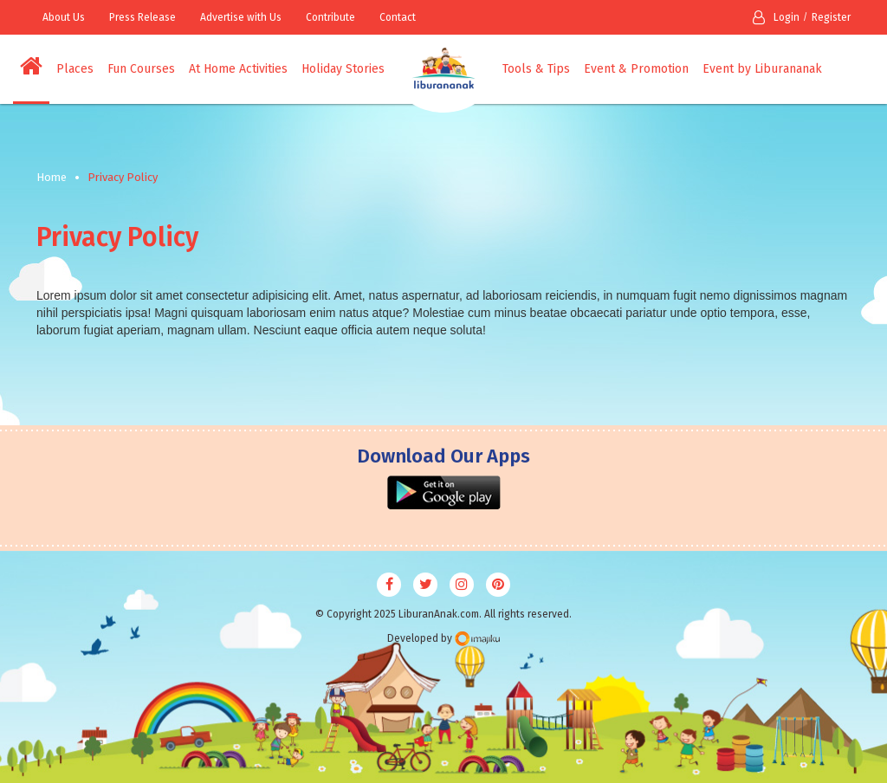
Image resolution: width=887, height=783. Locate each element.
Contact (397, 17)
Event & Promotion (636, 68)
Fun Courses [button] (141, 68)
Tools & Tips (536, 68)
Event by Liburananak (762, 68)
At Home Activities (238, 68)
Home (51, 177)
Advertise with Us (241, 17)
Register (831, 17)
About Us (63, 17)
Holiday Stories (343, 68)
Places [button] (75, 68)
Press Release (142, 17)
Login (776, 17)
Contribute (330, 17)
